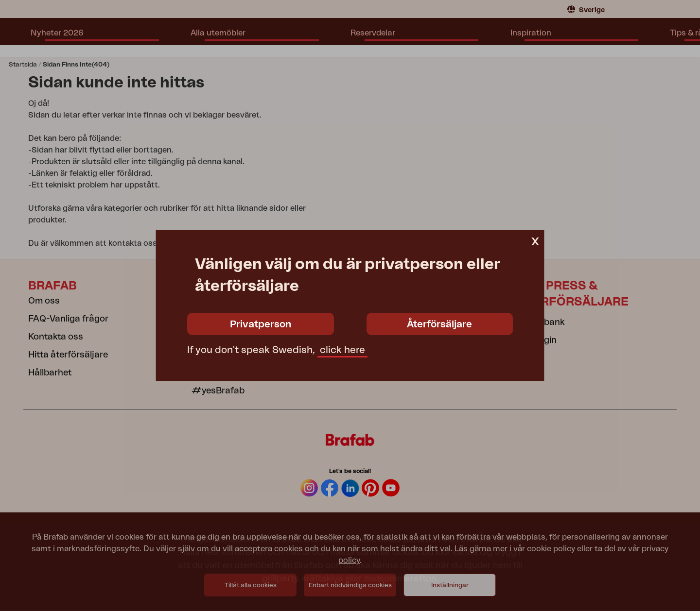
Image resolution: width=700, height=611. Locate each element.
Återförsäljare (439, 324)
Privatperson (260, 324)
